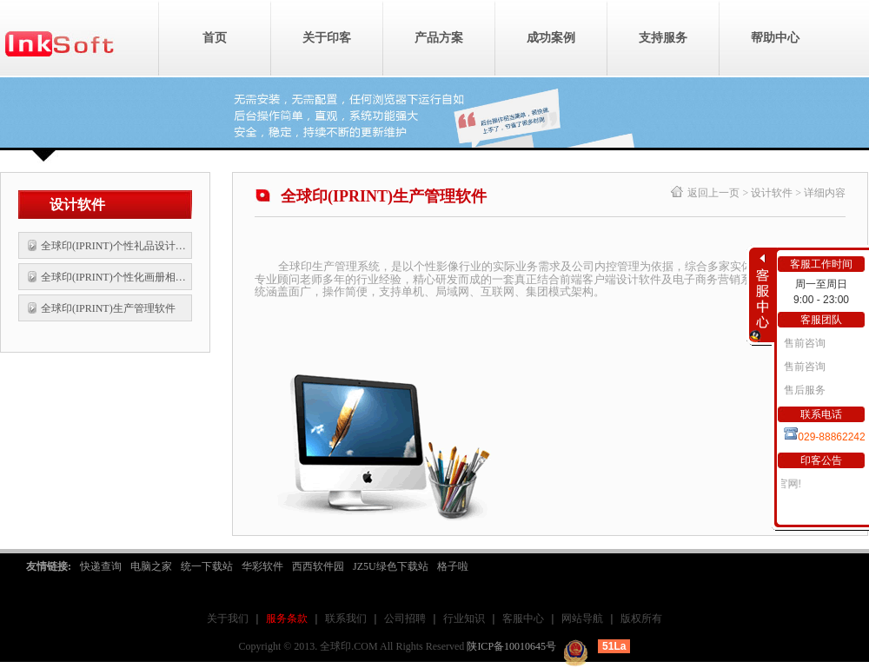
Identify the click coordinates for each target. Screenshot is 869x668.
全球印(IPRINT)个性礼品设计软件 (115, 246)
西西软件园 (318, 566)
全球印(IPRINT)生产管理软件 (108, 308)
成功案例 (551, 37)
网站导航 (582, 618)
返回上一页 (713, 193)
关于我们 (228, 618)
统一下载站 (207, 566)
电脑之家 (151, 566)
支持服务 (663, 37)
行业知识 (464, 618)
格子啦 (452, 566)
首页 (214, 37)
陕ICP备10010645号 (511, 646)
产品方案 (439, 37)
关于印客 (326, 37)
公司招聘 (405, 618)
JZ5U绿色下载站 (390, 566)
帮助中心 (775, 37)
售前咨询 (803, 343)
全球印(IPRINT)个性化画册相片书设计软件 (115, 277)
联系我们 (346, 618)
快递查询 (101, 566)
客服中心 (523, 618)
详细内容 (825, 193)
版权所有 (641, 618)
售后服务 (803, 390)
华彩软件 (262, 566)
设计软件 (772, 193)
